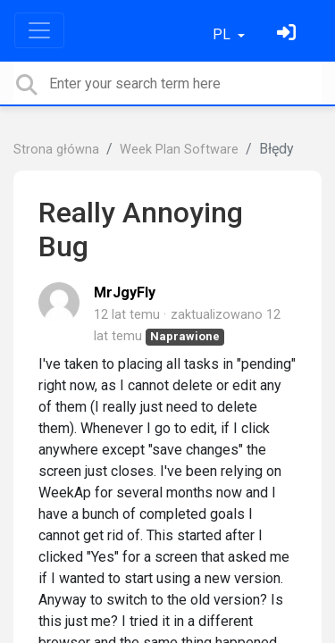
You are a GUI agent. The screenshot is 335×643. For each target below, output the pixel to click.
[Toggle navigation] (39, 30)
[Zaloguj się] (288, 34)
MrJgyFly (124, 292)
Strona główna (56, 149)
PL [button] (223, 34)
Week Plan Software (179, 149)
